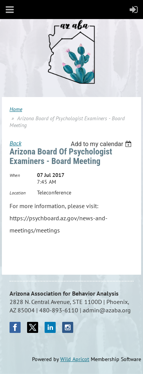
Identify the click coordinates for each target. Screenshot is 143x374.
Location (18, 193)
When (15, 175)
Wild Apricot (74, 359)
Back (15, 143)
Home (16, 109)
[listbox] (102, 144)
